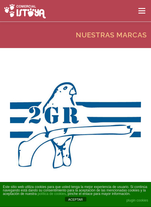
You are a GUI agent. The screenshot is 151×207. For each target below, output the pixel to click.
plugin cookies (137, 200)
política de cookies (51, 194)
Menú (141, 10)
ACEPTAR (75, 199)
